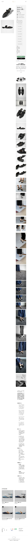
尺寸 (17, 19)
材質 (17, 49)
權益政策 (17, 540)
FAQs (12, 540)
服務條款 (15, 540)
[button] (2, 1)
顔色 (17, 46)
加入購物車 (21, 58)
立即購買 (21, 56)
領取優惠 (11, 540)
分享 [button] (18, 60)
